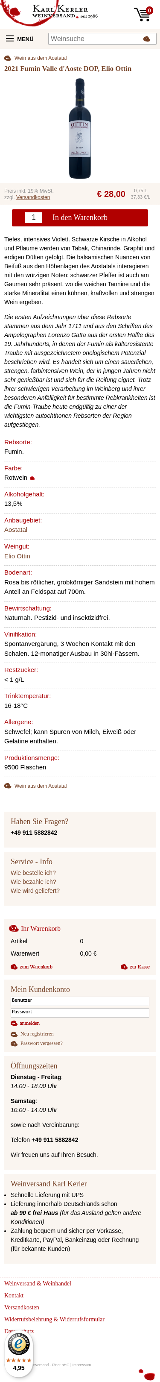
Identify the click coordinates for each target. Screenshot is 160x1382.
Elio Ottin (17, 556)
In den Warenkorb (80, 217)
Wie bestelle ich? (33, 872)
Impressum (82, 1365)
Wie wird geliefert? (35, 890)
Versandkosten (33, 197)
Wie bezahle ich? (33, 881)
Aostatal (15, 529)
